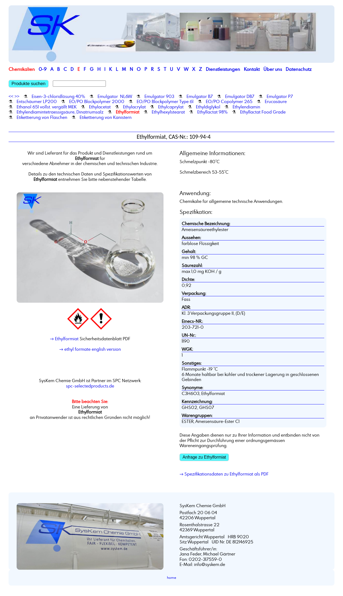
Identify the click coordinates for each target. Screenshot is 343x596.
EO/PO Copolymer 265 (229, 101)
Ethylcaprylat (171, 106)
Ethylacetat (100, 106)
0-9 (43, 69)
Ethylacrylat (134, 106)
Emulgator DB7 (239, 96)
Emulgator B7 (200, 96)
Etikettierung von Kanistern (106, 117)
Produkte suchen (29, 83)
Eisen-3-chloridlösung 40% (58, 96)
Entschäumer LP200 (37, 101)
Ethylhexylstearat (168, 112)
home (171, 577)
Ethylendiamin (246, 106)
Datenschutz (299, 69)
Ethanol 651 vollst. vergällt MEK (47, 106)
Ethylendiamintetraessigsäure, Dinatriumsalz (60, 112)
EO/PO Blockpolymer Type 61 (165, 101)
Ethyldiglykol (208, 106)
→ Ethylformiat (64, 338)
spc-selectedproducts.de (90, 386)
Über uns (272, 69)
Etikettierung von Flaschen (42, 117)
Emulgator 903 (159, 96)
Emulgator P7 (280, 96)
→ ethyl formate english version (90, 349)
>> (16, 96)
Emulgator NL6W (115, 96)
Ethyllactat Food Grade (263, 112)
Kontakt (252, 69)
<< (11, 96)
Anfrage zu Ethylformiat (204, 457)
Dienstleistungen (223, 69)
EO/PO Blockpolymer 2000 (96, 101)
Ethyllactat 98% (212, 112)
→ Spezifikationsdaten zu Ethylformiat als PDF (224, 474)
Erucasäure (276, 101)
